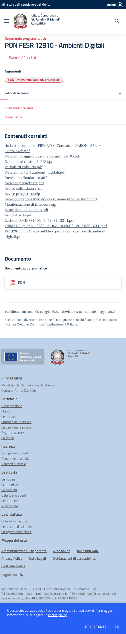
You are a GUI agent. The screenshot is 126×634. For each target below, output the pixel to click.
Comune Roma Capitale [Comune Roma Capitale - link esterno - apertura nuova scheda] (18, 390)
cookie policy (57, 614)
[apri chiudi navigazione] (6, 21)
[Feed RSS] (22, 575)
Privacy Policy (11, 558)
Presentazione (11, 405)
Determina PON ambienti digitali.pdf (35, 172)
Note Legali (37, 558)
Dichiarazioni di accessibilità (74, 558)
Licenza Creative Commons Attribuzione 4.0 (37, 324)
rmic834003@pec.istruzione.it (96, 593)
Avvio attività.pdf (18, 215)
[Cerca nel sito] (116, 21)
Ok (116, 626)
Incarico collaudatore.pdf (25, 177)
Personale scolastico (16, 458)
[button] (63, 93)
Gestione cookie (13, 566)
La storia (7, 438)
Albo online (9, 506)
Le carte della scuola (16, 427)
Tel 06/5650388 (12, 593)
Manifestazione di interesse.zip (30, 204)
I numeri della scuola (16, 422)
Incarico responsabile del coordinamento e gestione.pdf (51, 199)
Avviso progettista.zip (22, 193)
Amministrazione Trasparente (24, 550)
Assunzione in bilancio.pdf (26, 209)
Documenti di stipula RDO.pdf (30, 161)
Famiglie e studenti (15, 453)
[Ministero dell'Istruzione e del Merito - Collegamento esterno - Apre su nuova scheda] (25, 4)
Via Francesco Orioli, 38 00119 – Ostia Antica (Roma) (35, 588)
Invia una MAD (88, 550)
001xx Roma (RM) (84, 588)
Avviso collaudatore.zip (24, 188)
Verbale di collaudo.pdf (23, 167)
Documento (13, 116)
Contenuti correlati (19, 108)
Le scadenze (10, 500)
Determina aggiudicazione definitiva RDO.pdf (42, 156)
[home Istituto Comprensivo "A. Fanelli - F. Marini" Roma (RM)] (36, 21)
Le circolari (9, 490)
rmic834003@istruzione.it (49, 593)
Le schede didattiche (16, 526)
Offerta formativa (14, 521)
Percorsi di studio (13, 463)
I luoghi (6, 411)
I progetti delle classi (16, 532)
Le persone (9, 416)
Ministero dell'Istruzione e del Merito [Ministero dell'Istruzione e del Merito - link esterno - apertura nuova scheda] (28, 385)
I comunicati (10, 484)
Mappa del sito (14, 540)
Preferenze (95, 626)
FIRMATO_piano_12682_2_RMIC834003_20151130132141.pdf (56, 226)
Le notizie (8, 479)
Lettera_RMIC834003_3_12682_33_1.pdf (40, 220)
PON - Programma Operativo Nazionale (34, 79)
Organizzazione (12, 432)
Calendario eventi (14, 495)
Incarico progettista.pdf (24, 183)
